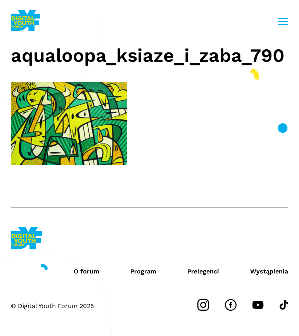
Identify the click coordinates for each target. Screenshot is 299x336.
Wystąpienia (269, 271)
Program (143, 271)
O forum (86, 271)
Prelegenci (203, 271)
